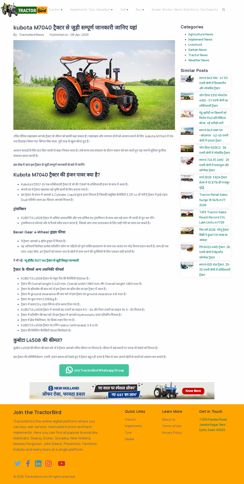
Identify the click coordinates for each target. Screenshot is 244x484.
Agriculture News (200, 34)
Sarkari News (197, 50)
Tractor (57, 9)
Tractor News (198, 55)
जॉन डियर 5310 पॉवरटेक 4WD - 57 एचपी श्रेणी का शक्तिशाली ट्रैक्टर (213, 100)
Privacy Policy (172, 432)
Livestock (195, 44)
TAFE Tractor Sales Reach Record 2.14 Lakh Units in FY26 (212, 217)
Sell (128, 9)
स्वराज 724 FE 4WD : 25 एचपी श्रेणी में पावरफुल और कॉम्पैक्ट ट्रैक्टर (214, 165)
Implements (77, 9)
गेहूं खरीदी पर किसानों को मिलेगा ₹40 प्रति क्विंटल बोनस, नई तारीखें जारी (212, 118)
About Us (168, 419)
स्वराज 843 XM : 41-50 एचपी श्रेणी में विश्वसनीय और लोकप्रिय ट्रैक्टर (213, 83)
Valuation (111, 9)
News (182, 9)
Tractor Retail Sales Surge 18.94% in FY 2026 (213, 199)
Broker (168, 9)
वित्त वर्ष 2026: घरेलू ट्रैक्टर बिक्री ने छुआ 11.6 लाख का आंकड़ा (214, 235)
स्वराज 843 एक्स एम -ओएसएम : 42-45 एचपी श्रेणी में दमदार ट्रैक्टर (213, 135)
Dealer (153, 9)
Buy (140, 9)
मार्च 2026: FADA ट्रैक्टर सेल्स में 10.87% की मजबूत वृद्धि (214, 182)
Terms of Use (171, 426)
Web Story (199, 9)
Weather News (198, 60)
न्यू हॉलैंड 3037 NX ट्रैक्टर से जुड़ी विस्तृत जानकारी (51, 260)
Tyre (94, 9)
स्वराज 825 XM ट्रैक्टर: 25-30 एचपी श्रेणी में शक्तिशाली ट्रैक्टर (214, 269)
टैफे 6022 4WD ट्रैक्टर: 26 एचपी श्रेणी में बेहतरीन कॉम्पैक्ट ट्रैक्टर (214, 252)
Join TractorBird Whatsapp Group (94, 370)
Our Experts (220, 9)
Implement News (200, 39)
